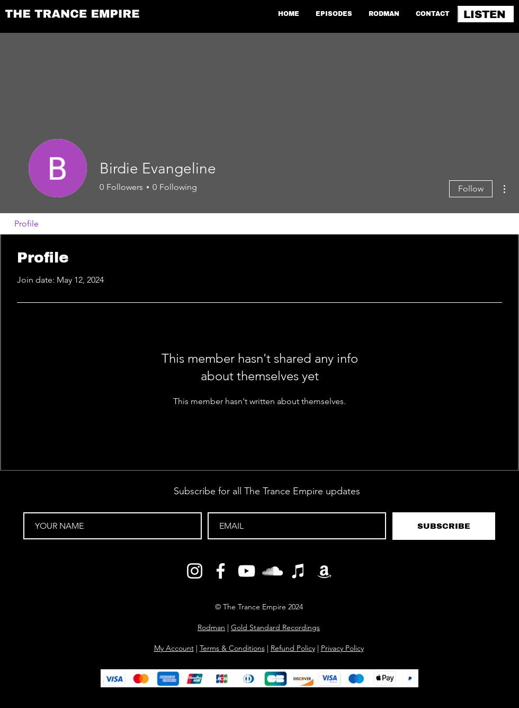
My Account (174, 648)
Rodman (211, 627)
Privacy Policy (342, 648)
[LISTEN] (486, 14)
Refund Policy (293, 648)
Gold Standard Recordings (275, 627)
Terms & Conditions (232, 648)
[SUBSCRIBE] (443, 526)
